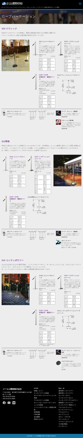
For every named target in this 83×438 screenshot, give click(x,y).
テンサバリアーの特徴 (41, 393)
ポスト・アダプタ (64, 417)
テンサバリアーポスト (66, 398)
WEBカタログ (38, 419)
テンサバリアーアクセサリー (68, 400)
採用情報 (37, 412)
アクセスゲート (64, 412)
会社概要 (37, 417)
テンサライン (63, 426)
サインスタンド (64, 419)
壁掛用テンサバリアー (66, 402)
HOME (36, 388)
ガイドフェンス (64, 414)
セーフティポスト (64, 395)
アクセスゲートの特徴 (41, 400)
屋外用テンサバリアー (66, 393)
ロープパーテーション (66, 410)
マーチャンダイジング (66, 421)
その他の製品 (63, 424)
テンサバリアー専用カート (67, 405)
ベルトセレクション (65, 407)
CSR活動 (37, 414)
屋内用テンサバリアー (66, 391)
